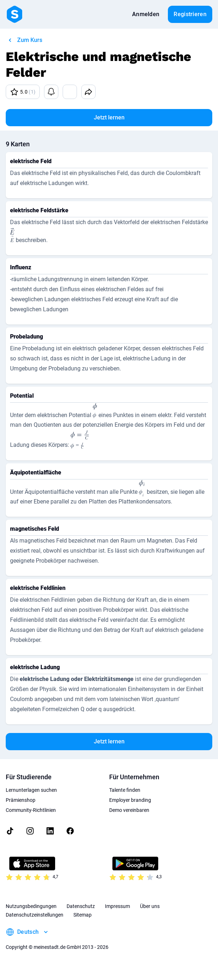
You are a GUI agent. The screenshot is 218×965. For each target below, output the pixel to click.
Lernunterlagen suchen (31, 790)
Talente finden (124, 790)
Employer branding (130, 800)
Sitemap (82, 915)
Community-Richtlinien (31, 810)
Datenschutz (81, 906)
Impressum (117, 906)
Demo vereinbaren (129, 810)
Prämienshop (20, 800)
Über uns (150, 906)
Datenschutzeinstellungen (34, 915)
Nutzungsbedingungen (31, 906)
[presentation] (12, 236)
